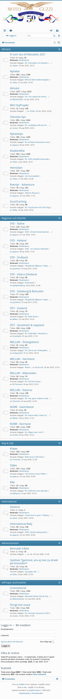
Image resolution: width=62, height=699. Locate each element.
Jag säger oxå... (31, 572)
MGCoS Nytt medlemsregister (37, 80)
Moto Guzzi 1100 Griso (34, 457)
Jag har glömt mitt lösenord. (12, 642)
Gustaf (15, 435)
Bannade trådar (19, 548)
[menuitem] (58, 42)
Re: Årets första (31, 317)
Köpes (14, 448)
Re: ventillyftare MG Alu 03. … (37, 125)
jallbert (15, 319)
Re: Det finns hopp (32, 381)
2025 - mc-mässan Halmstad (36, 249)
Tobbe (14, 82)
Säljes (13, 465)
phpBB (21, 684)
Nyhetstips (16, 134)
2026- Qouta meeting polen (36, 532)
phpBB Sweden (34, 690)
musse (15, 128)
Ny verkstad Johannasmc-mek (37, 142)
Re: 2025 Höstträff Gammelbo (37, 159)
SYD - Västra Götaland (23, 274)
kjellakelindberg (18, 285)
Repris (27, 367)
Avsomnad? (29, 283)
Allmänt (6, 49)
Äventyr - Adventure (22, 184)
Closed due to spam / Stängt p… (38, 515)
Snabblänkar (5, 31)
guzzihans (16, 269)
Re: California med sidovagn (36, 491)
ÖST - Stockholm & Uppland (27, 325)
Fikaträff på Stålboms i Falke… (37, 266)
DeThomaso (17, 384)
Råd (12, 482)
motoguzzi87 (17, 353)
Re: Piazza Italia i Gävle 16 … (37, 415)
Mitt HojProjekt (19, 105)
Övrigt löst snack (20, 605)
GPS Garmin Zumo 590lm (35, 474)
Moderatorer (24, 60)
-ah (31, 554)
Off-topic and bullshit (14, 582)
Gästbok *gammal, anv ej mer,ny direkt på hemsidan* (34, 561)
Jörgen (15, 66)
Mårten (15, 418)
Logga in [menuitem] (52, 31)
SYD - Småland (19, 257)
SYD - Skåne (17, 223)
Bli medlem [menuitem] (58, 31)
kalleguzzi (16, 493)
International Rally (21, 524)
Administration (10, 543)
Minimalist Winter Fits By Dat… (37, 596)
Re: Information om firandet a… (37, 63)
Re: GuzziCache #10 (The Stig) (37, 207)
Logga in (7, 36)
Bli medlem (23, 625)
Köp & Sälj (7, 443)
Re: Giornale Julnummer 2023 (37, 613)
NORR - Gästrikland (22, 407)
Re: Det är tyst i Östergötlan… (37, 350)
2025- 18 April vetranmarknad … (38, 232)
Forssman (16, 460)
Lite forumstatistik (32, 176)
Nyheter (15, 71)
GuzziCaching (18, 201)
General (15, 507)
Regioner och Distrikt (14, 218)
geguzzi (15, 145)
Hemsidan (16, 167)
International (9, 501)
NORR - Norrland (20, 424)
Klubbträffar (17, 151)
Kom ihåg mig (47, 642)
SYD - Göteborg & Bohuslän (26, 291)
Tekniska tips (18, 117)
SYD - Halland (18, 240)
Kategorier (11, 31)
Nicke (14, 574)
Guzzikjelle (16, 336)
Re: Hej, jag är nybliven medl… (37, 398)
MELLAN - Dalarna (21, 390)
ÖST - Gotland (18, 308)
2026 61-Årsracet (32, 193)
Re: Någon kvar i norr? (34, 432)
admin (14, 518)
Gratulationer (18, 588)
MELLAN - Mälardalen (23, 373)
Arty (25, 687)
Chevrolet (16, 401)
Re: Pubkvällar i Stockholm (35, 333)
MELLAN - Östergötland (24, 342)
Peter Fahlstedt (39, 674)
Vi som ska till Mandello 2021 (27, 54)
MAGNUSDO (17, 99)
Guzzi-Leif (39, 367)
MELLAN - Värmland (22, 359)
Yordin (32, 111)
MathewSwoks (18, 599)
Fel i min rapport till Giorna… (36, 97)
